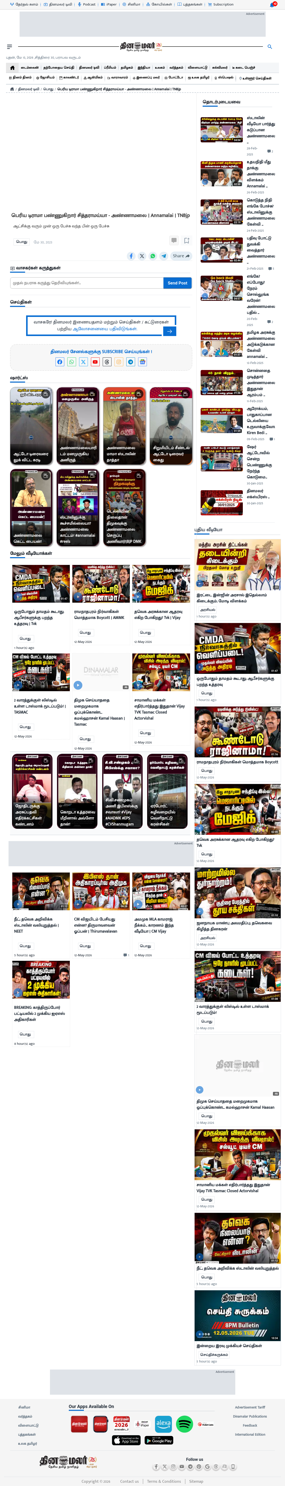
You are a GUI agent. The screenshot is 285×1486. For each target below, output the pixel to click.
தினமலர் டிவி (28, 89)
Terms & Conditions (164, 1481)
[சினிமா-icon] (131, 4)
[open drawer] (9, 46)
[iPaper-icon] (108, 4)
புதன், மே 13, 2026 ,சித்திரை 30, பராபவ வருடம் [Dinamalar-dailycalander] (43, 57)
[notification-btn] (272, 5)
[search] (270, 47)
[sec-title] (101, 268)
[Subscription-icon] (220, 4)
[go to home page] (140, 46)
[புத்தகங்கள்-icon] (189, 4)
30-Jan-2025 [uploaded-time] (255, 483)
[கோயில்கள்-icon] (159, 4)
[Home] (12, 89)
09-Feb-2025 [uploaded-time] (255, 439)
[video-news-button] (18, 596)
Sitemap (196, 1481)
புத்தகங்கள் (27, 1434)
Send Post (177, 282)
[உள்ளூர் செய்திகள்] (255, 78)
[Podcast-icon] (86, 4)
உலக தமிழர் (27, 1443)
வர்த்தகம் (25, 1416)
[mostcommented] (238, 564)
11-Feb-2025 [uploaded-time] (255, 401)
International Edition (250, 1434)
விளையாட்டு (28, 1425)
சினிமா (24, 1407)
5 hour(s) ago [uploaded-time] (207, 1284)
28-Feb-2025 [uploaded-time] (252, 151)
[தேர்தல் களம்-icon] (24, 4)
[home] (12, 68)
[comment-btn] (125, 955)
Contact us (129, 1481)
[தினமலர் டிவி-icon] (57, 4)
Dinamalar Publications (250, 1416)
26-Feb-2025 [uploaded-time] (255, 192)
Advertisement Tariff (250, 1407)
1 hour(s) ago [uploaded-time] (206, 616)
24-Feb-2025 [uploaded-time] (255, 230)
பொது (48, 89)
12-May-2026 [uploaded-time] (205, 777)
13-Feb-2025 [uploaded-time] (255, 363)
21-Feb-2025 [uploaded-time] (255, 268)
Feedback (250, 1425)
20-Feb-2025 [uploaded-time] (252, 322)
